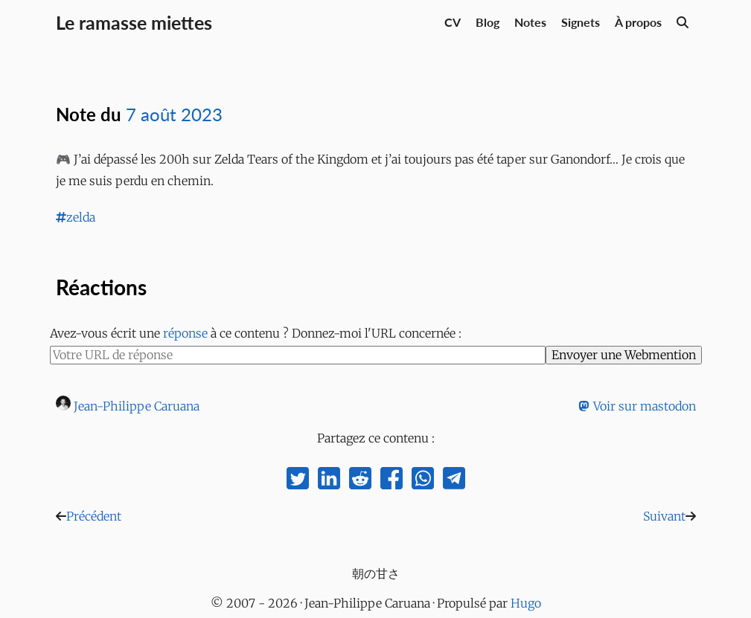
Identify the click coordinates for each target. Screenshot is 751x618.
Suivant (664, 516)
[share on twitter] (298, 481)
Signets (580, 22)
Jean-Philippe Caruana (136, 406)
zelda (75, 217)
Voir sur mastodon (637, 406)
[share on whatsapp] (423, 481)
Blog (487, 22)
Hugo (526, 603)
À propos (638, 22)
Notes (530, 22)
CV (452, 22)
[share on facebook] (391, 481)
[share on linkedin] (329, 481)
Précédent (93, 516)
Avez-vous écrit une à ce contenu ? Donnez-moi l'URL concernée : (255, 333)
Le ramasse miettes (134, 22)
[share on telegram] (454, 481)
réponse (185, 333)
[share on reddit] (360, 481)
